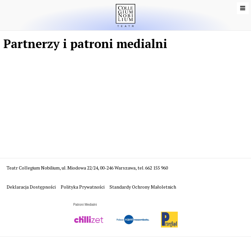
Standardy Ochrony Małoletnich (143, 187)
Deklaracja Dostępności (32, 187)
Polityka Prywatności (83, 187)
